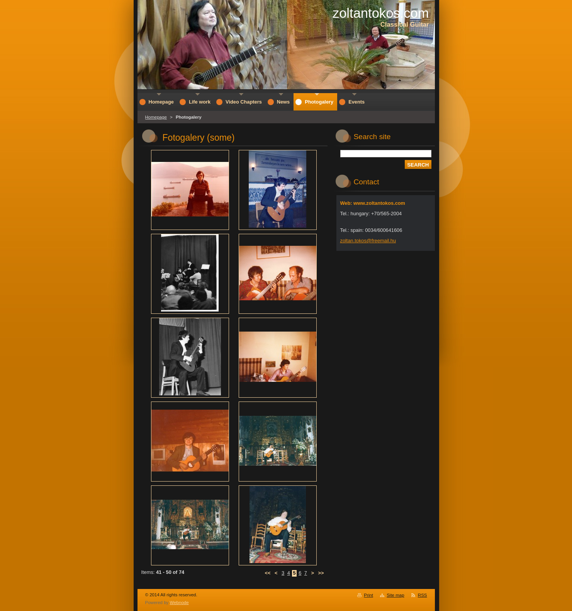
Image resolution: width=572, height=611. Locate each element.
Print (368, 595)
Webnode (179, 602)
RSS (422, 595)
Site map (395, 595)
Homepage (156, 117)
